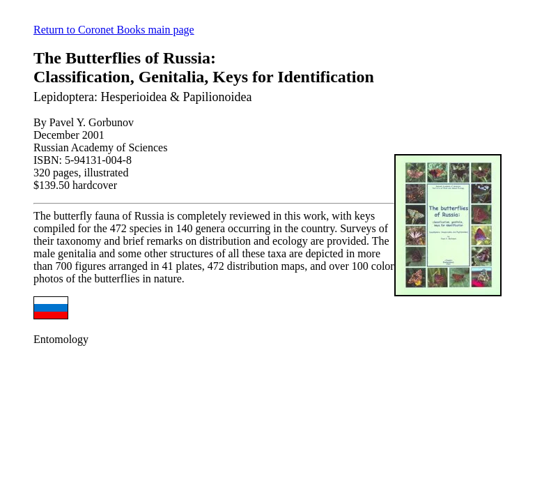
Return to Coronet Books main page (113, 30)
